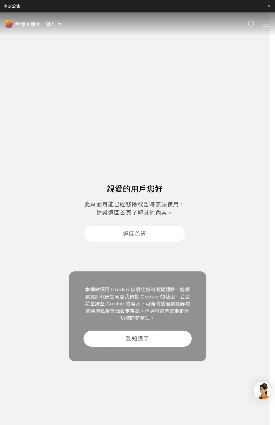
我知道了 (137, 338)
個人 (53, 23)
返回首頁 (135, 234)
